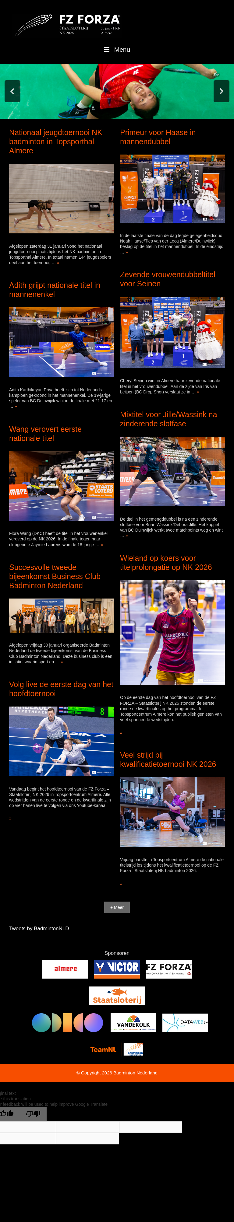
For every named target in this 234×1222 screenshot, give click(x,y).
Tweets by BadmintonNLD (39, 928)
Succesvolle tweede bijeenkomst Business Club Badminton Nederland (55, 576)
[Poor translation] (33, 1114)
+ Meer (117, 907)
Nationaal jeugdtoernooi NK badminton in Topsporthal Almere (55, 141)
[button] (12, 91)
